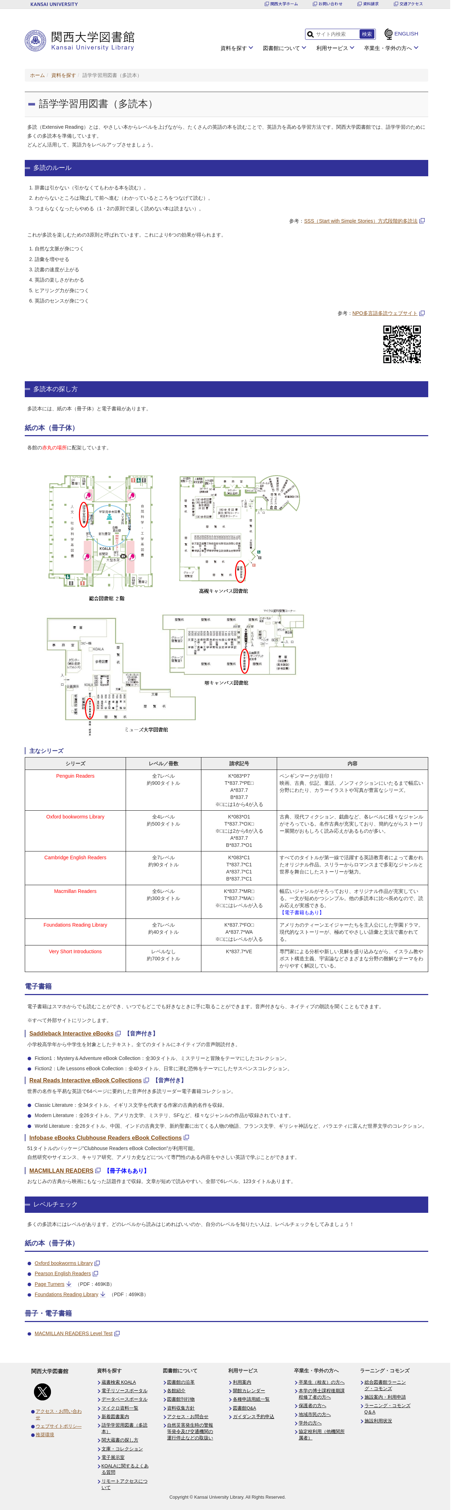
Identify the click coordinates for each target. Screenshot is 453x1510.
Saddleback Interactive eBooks (71, 1033)
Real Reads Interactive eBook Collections (85, 1080)
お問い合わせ (330, 3)
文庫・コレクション (122, 1449)
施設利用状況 (378, 1421)
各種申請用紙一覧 (251, 1399)
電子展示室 (113, 1457)
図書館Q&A (244, 1408)
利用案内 (242, 1382)
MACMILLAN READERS (61, 1170)
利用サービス (332, 48)
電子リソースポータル (125, 1390)
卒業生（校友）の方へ (322, 1382)
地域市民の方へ (315, 1414)
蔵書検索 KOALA (119, 1382)
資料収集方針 (181, 1408)
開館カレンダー (249, 1390)
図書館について (281, 48)
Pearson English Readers (63, 1273)
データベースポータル (125, 1399)
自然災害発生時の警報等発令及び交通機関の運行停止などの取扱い (190, 1431)
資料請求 (371, 3)
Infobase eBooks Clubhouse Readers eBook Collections (105, 1137)
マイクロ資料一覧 (120, 1408)
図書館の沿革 (181, 1382)
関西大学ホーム (284, 3)
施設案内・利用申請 (385, 1397)
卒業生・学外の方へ (388, 48)
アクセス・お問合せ (187, 1416)
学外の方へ (310, 1423)
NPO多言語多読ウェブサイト (385, 313)
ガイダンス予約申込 (253, 1416)
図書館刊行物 (181, 1399)
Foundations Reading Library (66, 1294)
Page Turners (49, 1284)
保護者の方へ (312, 1405)
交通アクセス (411, 3)
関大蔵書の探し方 (120, 1440)
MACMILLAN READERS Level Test (74, 1333)
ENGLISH (406, 33)
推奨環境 (45, 1434)
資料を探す (233, 48)
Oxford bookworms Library (64, 1263)
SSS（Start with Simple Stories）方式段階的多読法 (361, 221)
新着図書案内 (115, 1416)
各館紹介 (176, 1390)
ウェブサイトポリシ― (59, 1426)
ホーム (37, 75)
